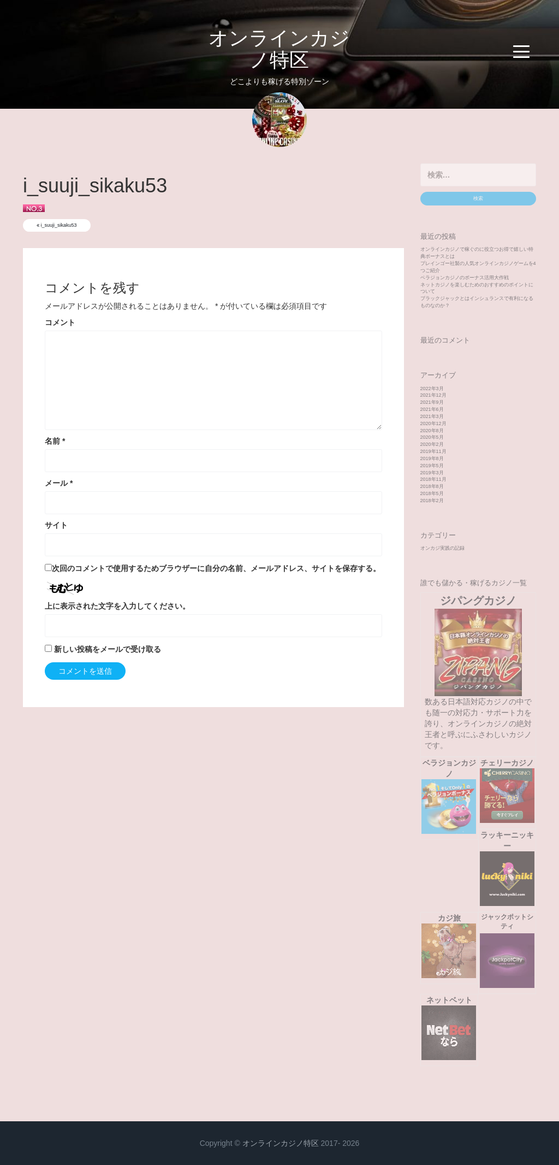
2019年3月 (432, 472)
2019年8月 (432, 458)
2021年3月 (432, 416)
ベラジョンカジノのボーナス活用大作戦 (464, 277)
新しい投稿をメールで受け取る (107, 649)
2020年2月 (432, 444)
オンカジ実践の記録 (442, 548)
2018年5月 (432, 493)
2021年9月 (432, 402)
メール (59, 483)
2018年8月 (432, 486)
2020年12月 (433, 423)
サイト (56, 525)
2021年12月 (433, 395)
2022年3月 (432, 388)
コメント (60, 322)
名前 (55, 441)
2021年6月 (432, 409)
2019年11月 (433, 451)
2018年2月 (432, 500)
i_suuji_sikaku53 (57, 225)
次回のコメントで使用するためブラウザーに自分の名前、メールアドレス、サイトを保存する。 (216, 568)
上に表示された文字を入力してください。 (117, 606)
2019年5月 (432, 465)
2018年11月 (433, 479)
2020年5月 (432, 437)
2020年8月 (432, 430)
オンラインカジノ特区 (279, 49)
